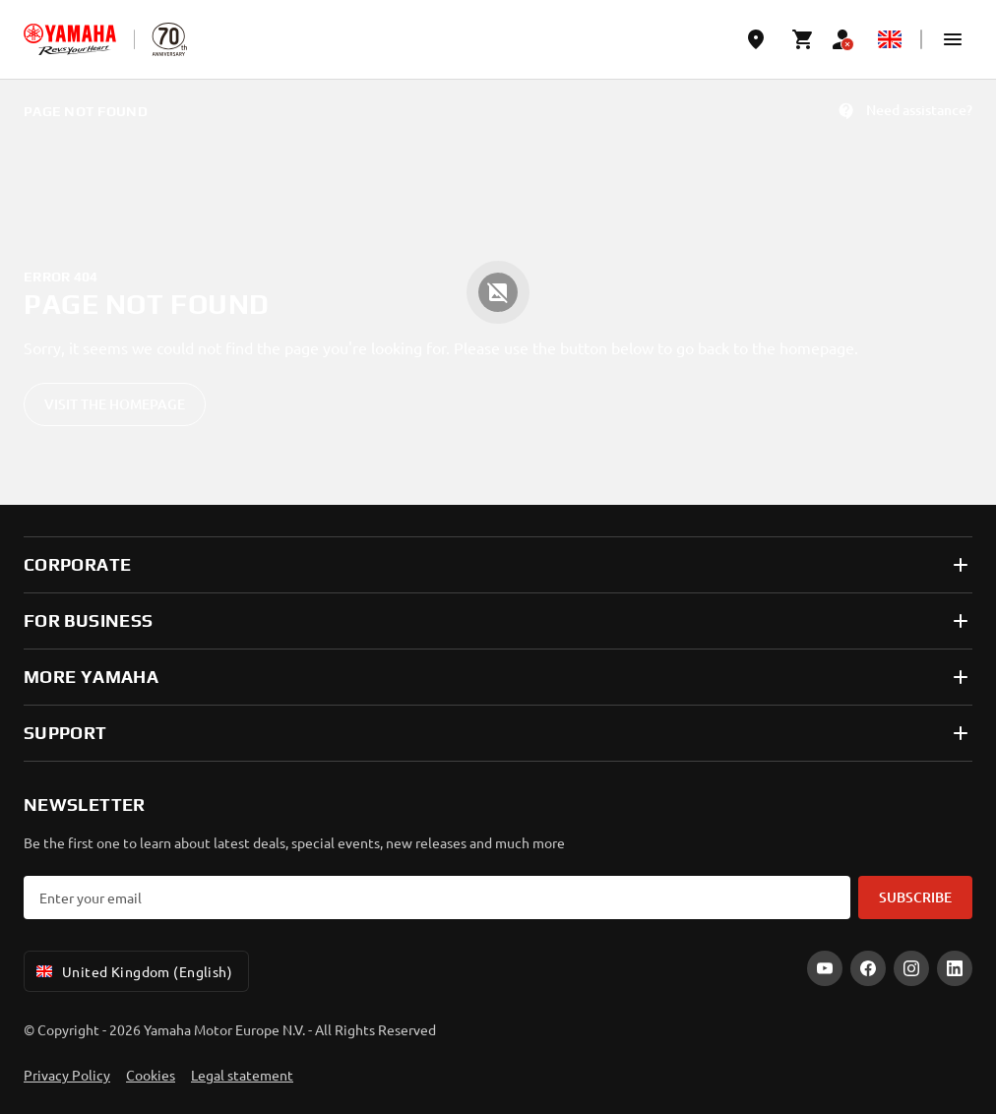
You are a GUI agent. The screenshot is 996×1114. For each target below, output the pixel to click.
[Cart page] (803, 39)
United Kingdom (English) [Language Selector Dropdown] (132, 971)
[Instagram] (911, 968)
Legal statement (242, 1074)
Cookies (150, 1074)
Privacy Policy (67, 1074)
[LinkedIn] (954, 968)
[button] (952, 39)
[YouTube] (824, 968)
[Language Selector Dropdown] (889, 39)
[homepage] (70, 39)
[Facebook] (868, 968)
